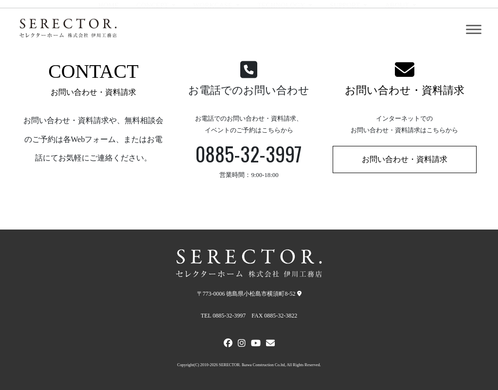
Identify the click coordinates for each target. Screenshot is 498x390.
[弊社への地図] (299, 293)
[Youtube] (256, 344)
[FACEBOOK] (228, 344)
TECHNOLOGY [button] (281, 30)
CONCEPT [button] (153, 30)
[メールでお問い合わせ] (270, 344)
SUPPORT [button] (346, 30)
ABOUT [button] (397, 30)
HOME (108, 30)
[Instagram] (242, 344)
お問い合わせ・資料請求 (404, 90)
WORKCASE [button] (213, 30)
